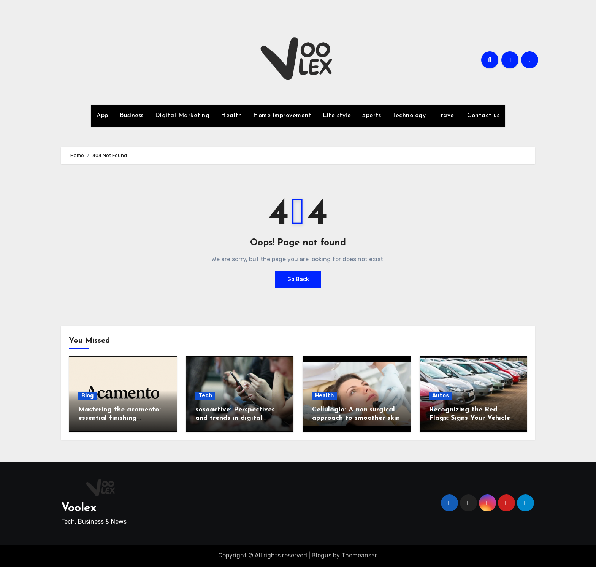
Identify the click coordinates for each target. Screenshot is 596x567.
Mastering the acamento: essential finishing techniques (119, 418)
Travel (446, 116)
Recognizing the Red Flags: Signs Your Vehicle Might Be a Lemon (469, 418)
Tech (205, 395)
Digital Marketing (182, 116)
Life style (337, 116)
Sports (371, 116)
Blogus (321, 555)
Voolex (79, 508)
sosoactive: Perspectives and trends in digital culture (235, 418)
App (102, 116)
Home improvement (282, 116)
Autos (440, 395)
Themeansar (359, 555)
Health (231, 116)
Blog (87, 395)
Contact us (483, 116)
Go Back (298, 279)
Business (132, 116)
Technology (409, 116)
